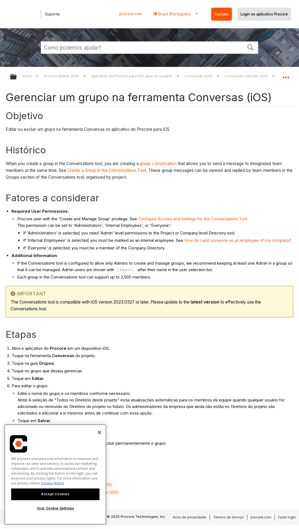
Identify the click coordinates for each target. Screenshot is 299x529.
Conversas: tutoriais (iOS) (247, 76)
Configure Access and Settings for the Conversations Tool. (193, 218)
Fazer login (287, 517)
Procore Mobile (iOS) (62, 76)
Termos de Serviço (228, 517)
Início (28, 76)
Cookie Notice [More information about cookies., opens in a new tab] (52, 483)
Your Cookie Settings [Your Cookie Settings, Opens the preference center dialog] (55, 508)
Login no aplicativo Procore (264, 14)
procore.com (130, 14)
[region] (55, 474)
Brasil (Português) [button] (174, 14)
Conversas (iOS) (199, 76)
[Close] (99, 432)
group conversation (158, 163)
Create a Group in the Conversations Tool (106, 170)
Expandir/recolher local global (285, 75)
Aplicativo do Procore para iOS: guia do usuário (132, 76)
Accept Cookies (55, 494)
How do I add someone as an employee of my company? (237, 240)
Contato (221, 14)
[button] (250, 46)
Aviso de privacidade (189, 517)
